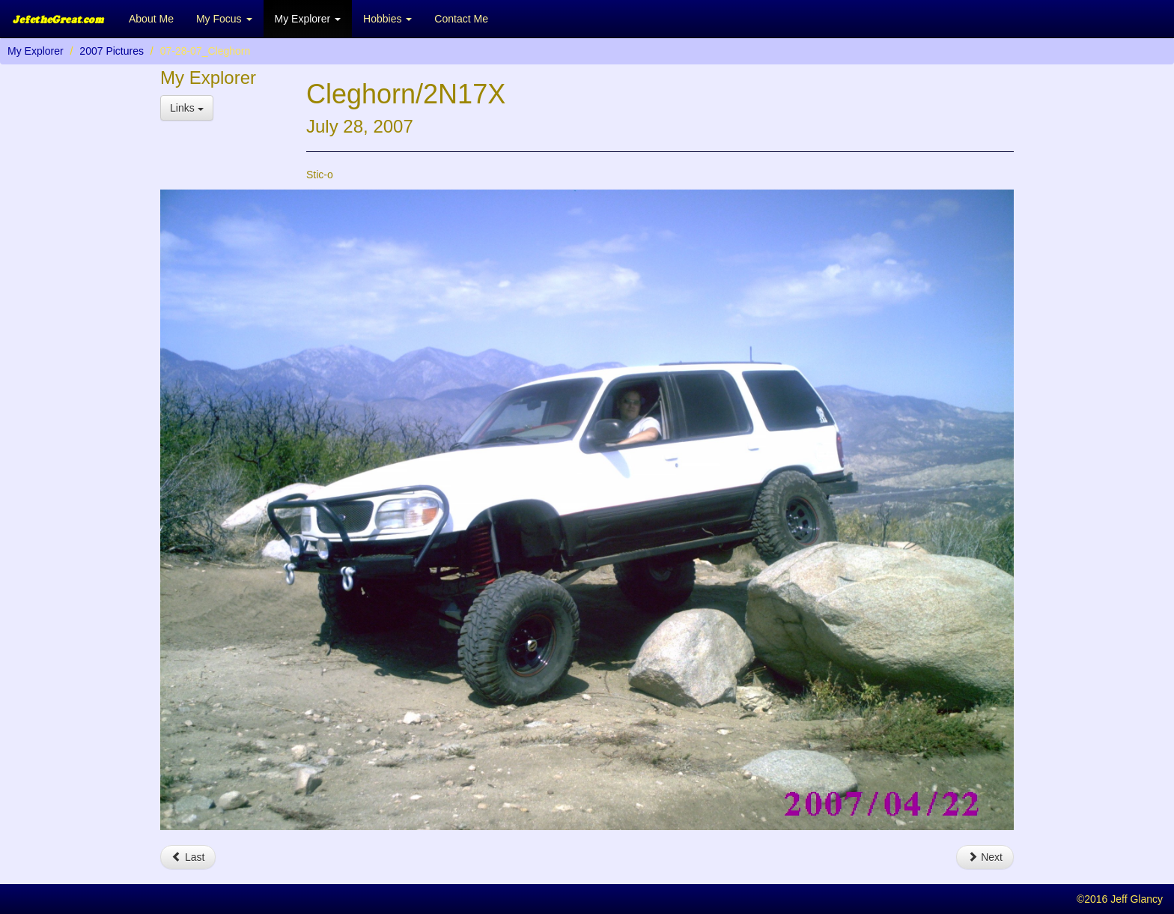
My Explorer (35, 51)
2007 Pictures (111, 51)
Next (985, 857)
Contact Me (461, 19)
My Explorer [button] (308, 19)
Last (187, 857)
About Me (151, 19)
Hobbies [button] (387, 19)
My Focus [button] (224, 19)
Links (187, 108)
